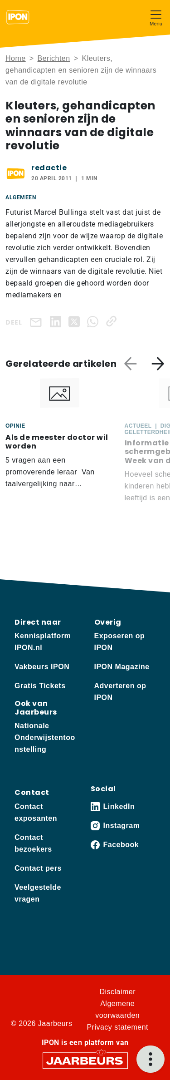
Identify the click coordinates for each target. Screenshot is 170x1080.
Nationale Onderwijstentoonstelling (45, 737)
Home (15, 58)
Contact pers (38, 868)
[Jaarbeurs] (85, 1059)
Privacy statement (117, 1027)
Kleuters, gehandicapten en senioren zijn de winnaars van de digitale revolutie (80, 70)
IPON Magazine (122, 667)
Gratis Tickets (40, 686)
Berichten (54, 58)
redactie (49, 168)
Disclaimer (117, 992)
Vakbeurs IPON (42, 667)
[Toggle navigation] (156, 17)
